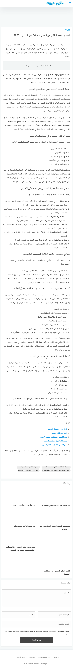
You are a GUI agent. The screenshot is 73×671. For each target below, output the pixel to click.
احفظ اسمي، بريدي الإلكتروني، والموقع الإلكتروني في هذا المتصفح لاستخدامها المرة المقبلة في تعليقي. (38, 632)
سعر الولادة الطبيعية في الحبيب (28, 470)
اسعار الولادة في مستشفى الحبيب (27, 467)
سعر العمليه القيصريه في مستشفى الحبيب (55, 470)
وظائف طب (65, 30)
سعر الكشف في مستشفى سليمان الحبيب (53, 437)
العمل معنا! (31, 657)
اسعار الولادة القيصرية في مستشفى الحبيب (55, 467)
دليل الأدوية (21, 657)
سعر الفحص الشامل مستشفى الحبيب (54, 445)
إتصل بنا (56, 657)
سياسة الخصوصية (44, 657)
